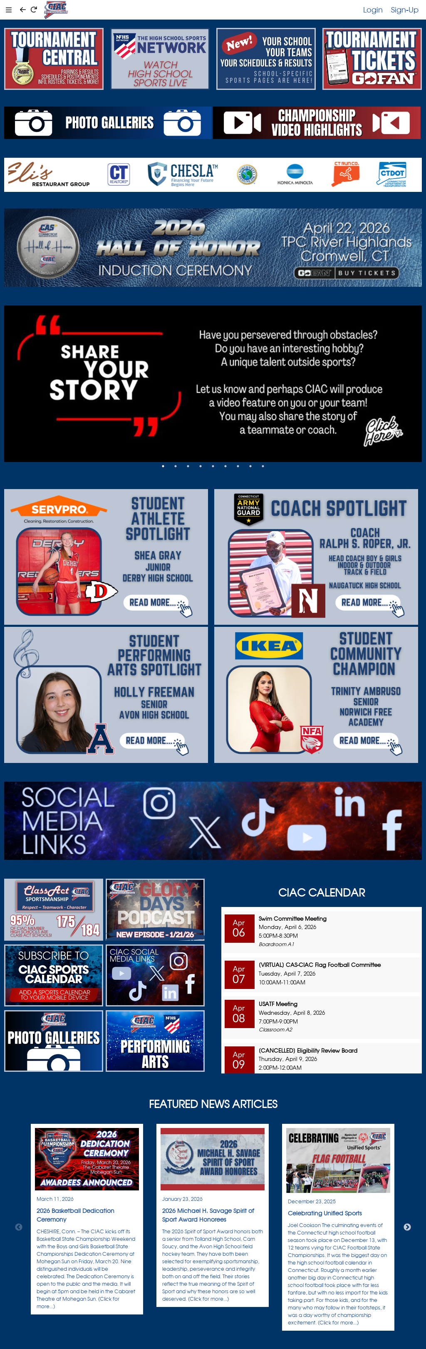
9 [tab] (263, 466)
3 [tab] (188, 466)
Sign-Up (405, 9)
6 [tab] (225, 466)
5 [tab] (213, 466)
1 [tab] (163, 466)
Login (373, 9)
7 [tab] (238, 466)
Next (407, 1227)
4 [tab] (200, 466)
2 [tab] (175, 466)
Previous (19, 1227)
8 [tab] (250, 466)
